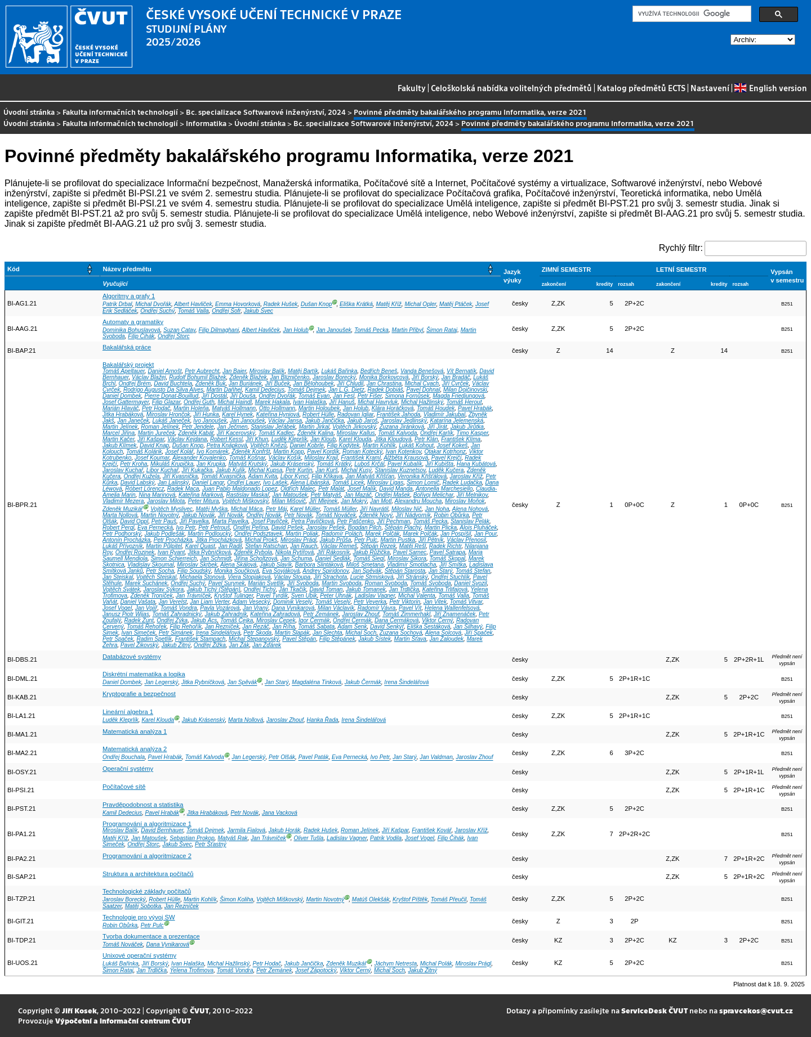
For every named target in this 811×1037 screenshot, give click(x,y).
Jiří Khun (257, 439)
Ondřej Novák (263, 515)
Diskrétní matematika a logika (144, 674)
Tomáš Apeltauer (124, 371)
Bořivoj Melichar (433, 495)
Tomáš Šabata (316, 626)
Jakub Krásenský (292, 464)
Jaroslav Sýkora (163, 589)
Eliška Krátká (356, 305)
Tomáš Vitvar (466, 602)
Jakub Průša (335, 540)
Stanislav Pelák (470, 521)
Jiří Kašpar (150, 439)
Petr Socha (160, 571)
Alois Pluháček (478, 527)
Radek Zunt (139, 620)
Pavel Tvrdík (272, 595)
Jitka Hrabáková (123, 414)
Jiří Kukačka (197, 470)
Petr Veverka (370, 602)
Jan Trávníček (193, 595)
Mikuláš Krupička (171, 464)
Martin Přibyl (407, 330)
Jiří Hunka (206, 414)
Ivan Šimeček (139, 633)
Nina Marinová (157, 495)
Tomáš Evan (314, 396)
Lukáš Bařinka (339, 371)
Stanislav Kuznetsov (400, 470)
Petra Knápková (227, 445)
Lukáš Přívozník (123, 546)
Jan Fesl (343, 396)
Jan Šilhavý (468, 626)
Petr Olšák (282, 758)
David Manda (395, 489)
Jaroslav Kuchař (123, 470)
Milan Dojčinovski (465, 390)
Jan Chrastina (384, 383)
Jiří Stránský (411, 577)
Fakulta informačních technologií (120, 111)
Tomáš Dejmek (307, 390)
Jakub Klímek (120, 445)
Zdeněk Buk (210, 383)
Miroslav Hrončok (168, 414)
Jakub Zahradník (226, 614)
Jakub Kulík (230, 470)
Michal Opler (420, 305)
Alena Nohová (470, 509)
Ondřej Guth (199, 402)
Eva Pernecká (155, 527)
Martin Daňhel (224, 390)
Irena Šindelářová (218, 633)
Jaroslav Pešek (325, 527)
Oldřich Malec (297, 489)
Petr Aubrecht (202, 371)
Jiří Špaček (479, 633)
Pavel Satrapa (447, 552)
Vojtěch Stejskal (156, 577)
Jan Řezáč (255, 626)
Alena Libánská (310, 482)
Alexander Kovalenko (199, 458)
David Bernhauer (162, 830)
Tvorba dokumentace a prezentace (151, 936)
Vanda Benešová (421, 371)
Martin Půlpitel (164, 546)
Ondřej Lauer (243, 482)
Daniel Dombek (122, 396)
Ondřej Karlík (436, 433)
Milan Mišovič (288, 501)
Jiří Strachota (330, 577)
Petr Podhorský (122, 534)
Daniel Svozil (470, 583)
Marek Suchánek (146, 583)
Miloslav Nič (406, 509)
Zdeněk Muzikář (123, 509)
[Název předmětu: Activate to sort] (300, 269)
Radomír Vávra (377, 608)
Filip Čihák (141, 336)
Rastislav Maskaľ (247, 495)
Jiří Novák (230, 515)
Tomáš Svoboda (430, 583)
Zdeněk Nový (376, 515)
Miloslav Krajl (320, 458)
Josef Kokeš (452, 445)
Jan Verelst (172, 602)
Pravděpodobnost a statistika (143, 804)
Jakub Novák (198, 515)
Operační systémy (128, 768)
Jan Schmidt (215, 558)
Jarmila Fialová (246, 830)
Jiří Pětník (431, 540)
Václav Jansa (285, 421)
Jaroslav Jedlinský (404, 421)
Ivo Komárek (213, 451)
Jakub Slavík (276, 565)
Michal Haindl (234, 402)
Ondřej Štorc (174, 336)
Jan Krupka (211, 464)
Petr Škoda (257, 633)
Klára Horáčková (393, 408)
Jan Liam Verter (209, 602)
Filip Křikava (326, 476)
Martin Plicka (440, 527)
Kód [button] (13, 269)
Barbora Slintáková (319, 565)
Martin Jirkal (313, 427)
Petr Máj (276, 509)
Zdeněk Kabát (195, 433)
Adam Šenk (352, 626)
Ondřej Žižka (210, 645)
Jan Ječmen (232, 427)
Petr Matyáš (326, 495)
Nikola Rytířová (294, 552)
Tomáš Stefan (473, 571)
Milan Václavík (336, 608)
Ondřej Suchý (157, 311)
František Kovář (432, 830)
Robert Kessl (226, 439)
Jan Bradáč (456, 377)
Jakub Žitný (176, 645)
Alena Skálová (238, 565)
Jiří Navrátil (374, 509)
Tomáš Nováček (335, 515)
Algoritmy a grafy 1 (129, 296)
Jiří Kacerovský (236, 433)
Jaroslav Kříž (466, 476)
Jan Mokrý (354, 501)
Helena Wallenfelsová (452, 608)
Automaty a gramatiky (133, 321)
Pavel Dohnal (423, 390)
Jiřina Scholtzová (255, 558)
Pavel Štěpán (299, 639)
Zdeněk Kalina (315, 433)
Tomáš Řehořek (147, 626)
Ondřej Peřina (250, 527)
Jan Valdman (436, 758)
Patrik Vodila (386, 838)
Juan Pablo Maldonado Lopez (239, 489)
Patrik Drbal (117, 305)
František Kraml (361, 458)
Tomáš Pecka (371, 330)
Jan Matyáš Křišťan (370, 476)
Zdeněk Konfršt (250, 451)
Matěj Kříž (388, 305)
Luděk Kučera (446, 470)
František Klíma (460, 439)
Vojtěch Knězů (268, 445)
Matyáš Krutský (247, 464)
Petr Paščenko (355, 521)
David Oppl (134, 521)
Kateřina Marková (201, 495)
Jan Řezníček (222, 626)
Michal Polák (436, 964)
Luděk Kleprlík (289, 439)
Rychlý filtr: (681, 248)
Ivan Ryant (171, 552)
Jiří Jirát (437, 427)
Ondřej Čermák (352, 620)
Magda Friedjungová (458, 396)
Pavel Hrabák (475, 408)
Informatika (206, 123)
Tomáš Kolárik (144, 451)
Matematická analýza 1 (135, 731)
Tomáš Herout (464, 402)
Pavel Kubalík (404, 464)
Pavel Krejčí (446, 458)
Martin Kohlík (379, 445)
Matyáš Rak (232, 838)
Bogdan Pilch (364, 527)
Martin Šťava (410, 639)
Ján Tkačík (292, 589)
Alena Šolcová (443, 633)
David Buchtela (173, 383)
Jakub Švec (258, 311)
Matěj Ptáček (455, 305)
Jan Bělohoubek (313, 383)
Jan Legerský (161, 683)
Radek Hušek (281, 305)
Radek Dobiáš (385, 390)
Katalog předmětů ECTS (641, 88)
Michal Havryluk (378, 402)
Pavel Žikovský (139, 645)
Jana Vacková (279, 813)
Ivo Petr (185, 527)
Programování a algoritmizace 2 (147, 855)
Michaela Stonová (202, 577)
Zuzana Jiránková (401, 427)
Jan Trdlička (404, 589)
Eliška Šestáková (429, 626)
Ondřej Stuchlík (450, 577)
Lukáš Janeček (171, 421)
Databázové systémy (132, 656)
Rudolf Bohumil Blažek (197, 377)
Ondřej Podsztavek (258, 534)
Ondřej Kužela (141, 476)
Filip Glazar (166, 402)
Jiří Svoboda (303, 583)
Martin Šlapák (292, 633)
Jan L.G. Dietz (346, 390)
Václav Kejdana (187, 439)
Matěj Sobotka (143, 906)
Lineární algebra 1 (128, 711)
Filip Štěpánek (337, 639)
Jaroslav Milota (166, 501)
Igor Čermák (313, 620)
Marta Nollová (120, 515)
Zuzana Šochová (401, 633)
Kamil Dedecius (264, 390)
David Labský (138, 482)
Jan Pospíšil (455, 534)
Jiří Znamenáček (455, 614)
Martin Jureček (156, 433)
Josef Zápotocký (315, 970)
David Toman (325, 589)
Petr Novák (298, 515)
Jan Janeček (133, 421)
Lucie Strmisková (372, 577)
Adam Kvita (263, 476)
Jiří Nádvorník (413, 515)
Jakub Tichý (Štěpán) (213, 589)
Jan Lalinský (173, 482)
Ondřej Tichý (259, 589)
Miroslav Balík (267, 371)
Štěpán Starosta (405, 571)
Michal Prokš (261, 540)
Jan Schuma (296, 558)
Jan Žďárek (266, 645)
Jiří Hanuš (341, 402)
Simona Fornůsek (407, 396)
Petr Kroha (133, 464)
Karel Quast (200, 546)
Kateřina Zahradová (275, 614)
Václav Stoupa (292, 577)
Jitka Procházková (218, 540)
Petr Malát (331, 489)
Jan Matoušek (290, 495)
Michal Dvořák (153, 305)
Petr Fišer (370, 396)
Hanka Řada (322, 720)
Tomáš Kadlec (277, 433)
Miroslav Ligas (385, 482)
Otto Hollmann (277, 408)
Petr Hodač (156, 408)
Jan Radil (230, 546)
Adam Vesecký (251, 602)
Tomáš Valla (193, 311)
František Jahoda (398, 414)
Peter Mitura (203, 501)
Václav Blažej (149, 377)
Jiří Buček (277, 383)
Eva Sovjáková (281, 571)
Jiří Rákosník (333, 552)
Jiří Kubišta (439, 464)
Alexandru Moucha (418, 501)
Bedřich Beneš (379, 371)
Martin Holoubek (319, 408)
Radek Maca (183, 489)
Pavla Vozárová (219, 608)
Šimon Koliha (236, 900)
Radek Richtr (445, 546)
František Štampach (200, 639)
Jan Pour (485, 534)
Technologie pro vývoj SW (139, 917)
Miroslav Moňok (465, 501)
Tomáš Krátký (334, 464)
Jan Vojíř (146, 608)
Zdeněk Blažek (248, 377)
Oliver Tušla (308, 838)
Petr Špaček (118, 639)
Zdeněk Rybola (253, 552)
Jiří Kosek (79, 1010)
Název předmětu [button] (127, 269)
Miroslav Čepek (275, 620)
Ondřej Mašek (392, 495)
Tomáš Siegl (368, 558)
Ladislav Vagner (375, 595)
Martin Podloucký (209, 534)
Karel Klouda (355, 439)
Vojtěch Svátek (121, 589)
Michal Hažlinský (422, 402)
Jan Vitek (435, 602)
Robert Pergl (119, 527)
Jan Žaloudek (447, 639)
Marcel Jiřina (119, 433)
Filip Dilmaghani (219, 330)
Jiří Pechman (393, 521)
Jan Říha (284, 626)
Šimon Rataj (441, 330)
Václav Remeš (338, 546)
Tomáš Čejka (236, 620)
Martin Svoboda (342, 583)
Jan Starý (441, 571)
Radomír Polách (342, 534)
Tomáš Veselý (333, 602)
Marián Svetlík (266, 583)
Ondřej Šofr (226, 311)
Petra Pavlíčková (312, 521)
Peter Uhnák (335, 595)
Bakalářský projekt (128, 364)
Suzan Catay (179, 330)
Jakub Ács (204, 620)
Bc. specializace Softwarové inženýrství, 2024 (266, 111)
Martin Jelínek (120, 427)
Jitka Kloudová (393, 439)
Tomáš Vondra (179, 608)
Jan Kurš (326, 470)
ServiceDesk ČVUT (654, 1010)
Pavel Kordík (323, 451)
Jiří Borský (425, 377)
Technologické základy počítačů (147, 891)
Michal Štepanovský (254, 639)
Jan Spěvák (367, 571)
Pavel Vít (410, 608)
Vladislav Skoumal (150, 565)
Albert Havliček (193, 305)
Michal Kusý (356, 470)
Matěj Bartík (303, 371)
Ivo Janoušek (209, 421)
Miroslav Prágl (298, 540)
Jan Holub (295, 330)
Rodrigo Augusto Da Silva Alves (163, 390)
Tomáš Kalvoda (397, 433)
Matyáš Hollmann (234, 408)
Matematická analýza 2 (135, 749)
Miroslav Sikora (406, 558)
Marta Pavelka (230, 521)
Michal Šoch (360, 633)
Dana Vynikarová (293, 608)
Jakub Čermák (363, 683)
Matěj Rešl (412, 546)
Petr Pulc (365, 540)
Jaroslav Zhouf (360, 614)
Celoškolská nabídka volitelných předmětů (511, 88)
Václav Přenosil (466, 540)
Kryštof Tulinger (233, 595)
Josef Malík (361, 489)
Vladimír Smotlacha (411, 565)
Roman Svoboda (386, 583)
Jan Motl (380, 501)
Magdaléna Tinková (316, 683)
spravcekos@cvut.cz (756, 1010)
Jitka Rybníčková (209, 552)
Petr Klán (426, 439)
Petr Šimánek (176, 633)
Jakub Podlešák (164, 534)
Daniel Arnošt (164, 371)
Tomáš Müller (340, 509)
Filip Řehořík (186, 626)
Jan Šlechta (327, 633)
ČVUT (199, 1010)
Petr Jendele (198, 427)
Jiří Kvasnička (180, 476)
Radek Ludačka (462, 482)
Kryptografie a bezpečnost (139, 693)
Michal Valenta (416, 595)
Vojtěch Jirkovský (354, 427)
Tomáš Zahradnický (177, 614)
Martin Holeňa (191, 408)
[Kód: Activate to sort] (52, 269)
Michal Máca (247, 509)
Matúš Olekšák (371, 900)
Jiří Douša (242, 396)
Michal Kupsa (265, 470)
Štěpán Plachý (403, 527)
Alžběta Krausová (406, 458)
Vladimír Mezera (123, 501)
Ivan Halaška (309, 402)
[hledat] (690, 14)
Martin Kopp (288, 451)
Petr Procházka (173, 540)
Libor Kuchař (162, 470)
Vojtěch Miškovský (245, 501)
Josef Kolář (179, 451)
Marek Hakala (272, 402)
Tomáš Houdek (435, 408)
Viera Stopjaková (249, 577)
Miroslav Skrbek (197, 565)
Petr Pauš (163, 521)
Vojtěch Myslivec (171, 509)
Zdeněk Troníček (152, 595)
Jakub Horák (285, 830)
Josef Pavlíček (269, 521)
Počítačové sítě (124, 786)
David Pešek (287, 527)
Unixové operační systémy (139, 955)
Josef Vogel (117, 608)
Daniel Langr (208, 482)
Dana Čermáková (396, 620)
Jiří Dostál (214, 396)
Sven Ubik (304, 595)
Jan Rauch (303, 546)
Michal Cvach (422, 383)
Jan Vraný (255, 608)
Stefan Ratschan (266, 546)
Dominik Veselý (292, 602)
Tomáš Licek (348, 482)
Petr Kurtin (299, 470)
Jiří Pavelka (194, 521)
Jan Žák (239, 645)
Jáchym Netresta (395, 964)
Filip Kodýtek (343, 445)
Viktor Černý (437, 620)
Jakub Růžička (371, 552)
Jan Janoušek (333, 330)
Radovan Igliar (355, 414)
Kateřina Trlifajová (444, 589)
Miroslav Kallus (356, 433)
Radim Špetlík (154, 639)
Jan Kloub (323, 439)
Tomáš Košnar (247, 458)
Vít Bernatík (461, 371)
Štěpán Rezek (378, 546)
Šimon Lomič (423, 482)
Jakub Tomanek (366, 589)
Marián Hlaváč (121, 408)
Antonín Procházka (126, 540)
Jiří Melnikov (472, 495)
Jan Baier (234, 371)
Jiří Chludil (350, 383)
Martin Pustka (398, 540)
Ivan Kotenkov (403, 451)
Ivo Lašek (275, 482)
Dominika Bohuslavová (132, 330)
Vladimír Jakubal (445, 414)
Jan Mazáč (358, 495)
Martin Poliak (302, 534)
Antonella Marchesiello (444, 489)
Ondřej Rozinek (134, 552)
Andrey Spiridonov (325, 571)
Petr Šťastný (210, 844)
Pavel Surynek (226, 583)
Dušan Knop (316, 305)
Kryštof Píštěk (410, 900)
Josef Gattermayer (126, 402)
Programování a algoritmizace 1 (147, 823)
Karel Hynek (237, 414)
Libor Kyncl (294, 476)
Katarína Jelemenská (457, 421)
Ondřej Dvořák (277, 396)
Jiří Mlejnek (323, 501)
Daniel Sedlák (332, 558)
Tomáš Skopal (448, 558)
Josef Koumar (152, 458)
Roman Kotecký (362, 451)
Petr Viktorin (404, 602)
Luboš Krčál (369, 464)
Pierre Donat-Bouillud (171, 396)
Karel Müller (305, 509)
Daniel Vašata (137, 602)
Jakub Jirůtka (467, 427)
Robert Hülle (318, 414)
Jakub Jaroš (362, 421)
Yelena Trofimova (191, 970)
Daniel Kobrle (306, 445)
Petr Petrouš (214, 527)
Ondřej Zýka (172, 620)
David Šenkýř (387, 626)
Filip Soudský (194, 571)
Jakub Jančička (324, 421)
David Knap (154, 445)
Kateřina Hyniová (278, 414)
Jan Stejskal (118, 577)
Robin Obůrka (451, 515)
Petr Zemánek (320, 614)
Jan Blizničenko (289, 377)
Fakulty (412, 88)
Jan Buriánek (245, 383)
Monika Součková (236, 571)
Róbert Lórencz (144, 489)
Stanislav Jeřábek (273, 427)
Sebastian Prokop (192, 838)
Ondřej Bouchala (124, 758)
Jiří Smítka (452, 565)
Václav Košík (284, 458)
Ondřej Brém (134, 383)
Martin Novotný (160, 515)
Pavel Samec (409, 552)
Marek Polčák (383, 534)
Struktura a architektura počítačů (148, 873)
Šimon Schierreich (174, 558)
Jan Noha (437, 509)
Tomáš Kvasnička (223, 476)
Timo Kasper (472, 433)
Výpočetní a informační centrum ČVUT (123, 1020)
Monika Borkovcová (383, 377)
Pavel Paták (313, 758)
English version (770, 88)
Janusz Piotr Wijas (126, 614)
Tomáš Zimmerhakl (406, 614)
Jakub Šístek (374, 639)
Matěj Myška (212, 509)
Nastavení (709, 88)
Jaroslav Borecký (334, 377)
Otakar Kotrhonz (444, 451)
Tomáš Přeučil (448, 900)
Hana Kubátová (476, 464)
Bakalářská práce (127, 347)
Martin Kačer (119, 439)
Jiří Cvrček (455, 383)
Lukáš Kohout (416, 445)
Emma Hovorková (237, 305)
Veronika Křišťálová (422, 476)
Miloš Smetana (365, 565)
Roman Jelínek (160, 427)
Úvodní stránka (29, 111)
